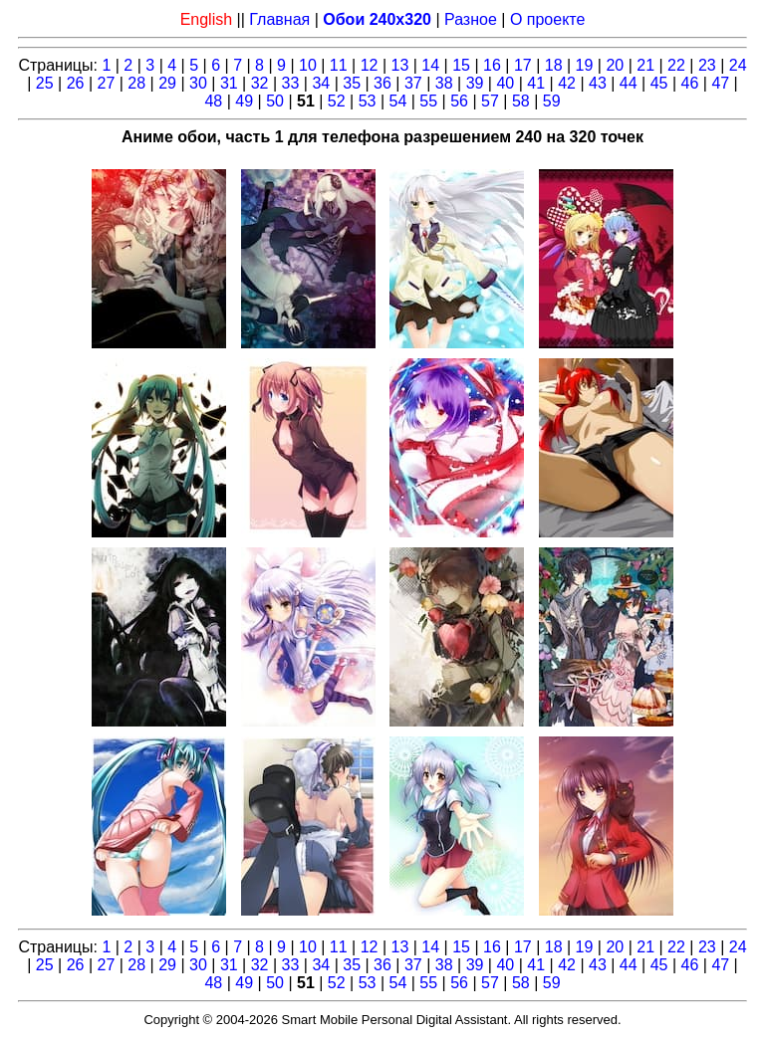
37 (413, 83)
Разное (470, 19)
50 (275, 101)
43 (598, 83)
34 (321, 83)
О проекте (547, 19)
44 (629, 83)
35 (352, 83)
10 (308, 65)
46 (690, 83)
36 (382, 83)
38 (444, 83)
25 (45, 83)
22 (676, 65)
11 (339, 65)
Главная (279, 19)
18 (554, 65)
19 (585, 65)
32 (260, 83)
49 (244, 101)
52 (337, 101)
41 (536, 83)
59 (552, 101)
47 (720, 83)
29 (167, 83)
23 (707, 65)
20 (615, 65)
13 (400, 65)
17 (523, 65)
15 (461, 65)
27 (107, 83)
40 (505, 83)
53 (368, 101)
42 (567, 83)
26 (76, 83)
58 (521, 101)
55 (428, 101)
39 (475, 83)
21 (645, 65)
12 (370, 65)
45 (659, 83)
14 (430, 65)
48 (213, 101)
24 (738, 65)
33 (291, 83)
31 (229, 83)
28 (136, 83)
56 (459, 101)
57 (490, 101)
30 (198, 83)
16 (492, 65)
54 (398, 101)
